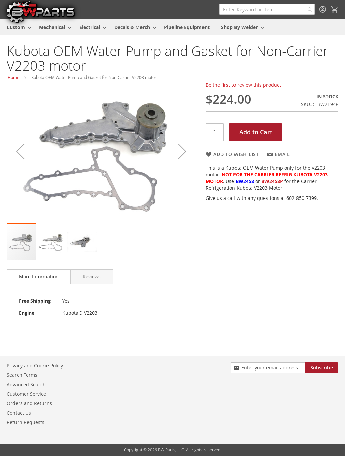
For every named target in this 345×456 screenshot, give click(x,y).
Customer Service (26, 394)
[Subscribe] (321, 367)
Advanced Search (26, 384)
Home (13, 77)
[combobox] (267, 9)
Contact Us (19, 412)
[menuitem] (17, 27)
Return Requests (25, 422)
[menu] (172, 27)
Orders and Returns (29, 403)
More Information (39, 276)
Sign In (322, 9)
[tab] (39, 276)
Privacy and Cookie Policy (35, 365)
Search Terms (22, 375)
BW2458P (272, 181)
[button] (20, 151)
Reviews (92, 276)
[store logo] (40, 11)
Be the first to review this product (243, 85)
